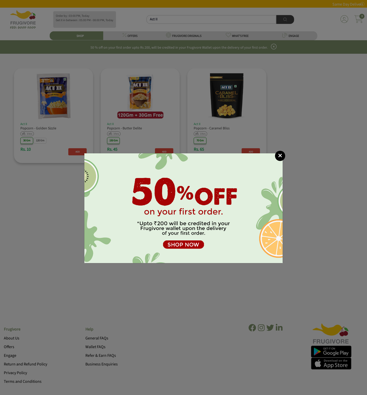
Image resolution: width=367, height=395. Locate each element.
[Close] (280, 156)
